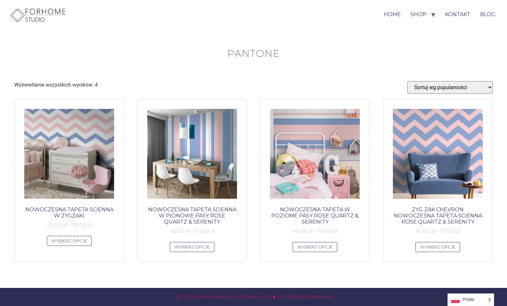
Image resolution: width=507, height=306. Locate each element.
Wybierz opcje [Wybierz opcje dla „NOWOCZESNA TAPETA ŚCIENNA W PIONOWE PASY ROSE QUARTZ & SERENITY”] (192, 246)
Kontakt (457, 14)
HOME (392, 14)
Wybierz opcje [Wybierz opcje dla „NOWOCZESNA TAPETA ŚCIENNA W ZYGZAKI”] (69, 240)
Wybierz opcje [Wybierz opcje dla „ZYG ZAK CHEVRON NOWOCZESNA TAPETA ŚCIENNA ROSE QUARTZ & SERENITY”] (438, 246)
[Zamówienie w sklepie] (450, 87)
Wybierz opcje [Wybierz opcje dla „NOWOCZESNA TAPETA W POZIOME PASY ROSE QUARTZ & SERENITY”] (315, 246)
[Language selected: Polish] (471, 299)
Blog (488, 14)
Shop (418, 14)
